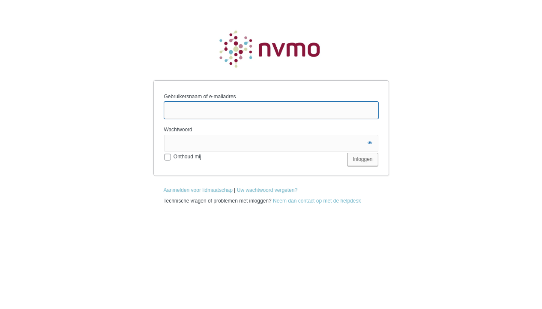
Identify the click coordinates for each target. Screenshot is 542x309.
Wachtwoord (178, 130)
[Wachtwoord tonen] (369, 143)
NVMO (271, 48)
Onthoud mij (187, 157)
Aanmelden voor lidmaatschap (198, 190)
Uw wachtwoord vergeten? (267, 190)
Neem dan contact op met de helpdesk (317, 201)
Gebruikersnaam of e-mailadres (200, 97)
